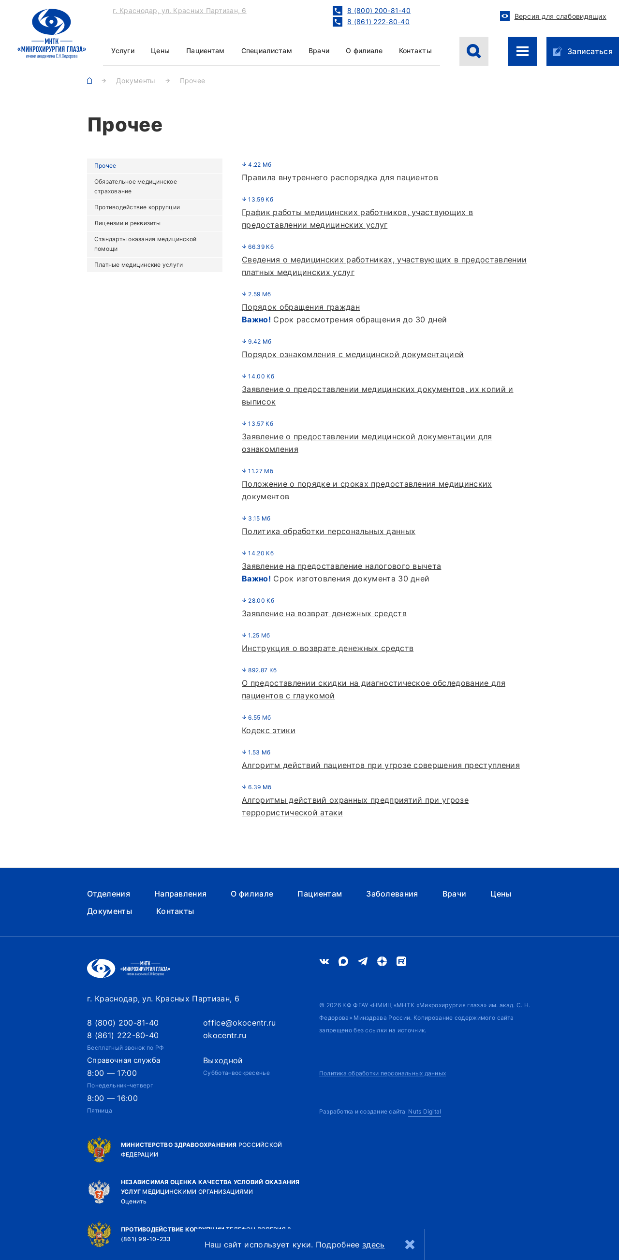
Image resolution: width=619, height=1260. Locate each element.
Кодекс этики (268, 730)
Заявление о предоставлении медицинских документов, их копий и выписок (378, 395)
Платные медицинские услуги (138, 264)
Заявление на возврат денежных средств (324, 613)
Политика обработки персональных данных (328, 531)
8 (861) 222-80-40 (123, 1035)
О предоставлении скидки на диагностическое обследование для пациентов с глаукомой (373, 689)
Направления (180, 893)
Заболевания (392, 893)
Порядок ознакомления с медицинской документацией (353, 354)
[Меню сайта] (522, 51)
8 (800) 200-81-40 (123, 1023)
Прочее (105, 165)
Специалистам (266, 50)
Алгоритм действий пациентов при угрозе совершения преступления (381, 765)
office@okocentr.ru (239, 1023)
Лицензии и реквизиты (127, 223)
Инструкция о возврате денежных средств (327, 648)
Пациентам (205, 50)
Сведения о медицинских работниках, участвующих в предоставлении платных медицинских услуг (384, 266)
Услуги (122, 50)
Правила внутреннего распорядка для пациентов (340, 177)
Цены (500, 893)
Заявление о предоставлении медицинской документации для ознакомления (367, 443)
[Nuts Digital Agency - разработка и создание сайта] (380, 1112)
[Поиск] (473, 51)
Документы (109, 911)
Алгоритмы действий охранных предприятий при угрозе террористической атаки (355, 806)
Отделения (108, 893)
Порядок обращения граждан (301, 307)
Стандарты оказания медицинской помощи (145, 243)
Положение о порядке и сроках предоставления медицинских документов (367, 490)
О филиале (364, 50)
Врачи (319, 50)
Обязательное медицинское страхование (135, 186)
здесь (373, 1244)
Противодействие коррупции (137, 207)
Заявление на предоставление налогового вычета (341, 566)
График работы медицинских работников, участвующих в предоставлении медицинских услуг (357, 218)
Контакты (415, 50)
